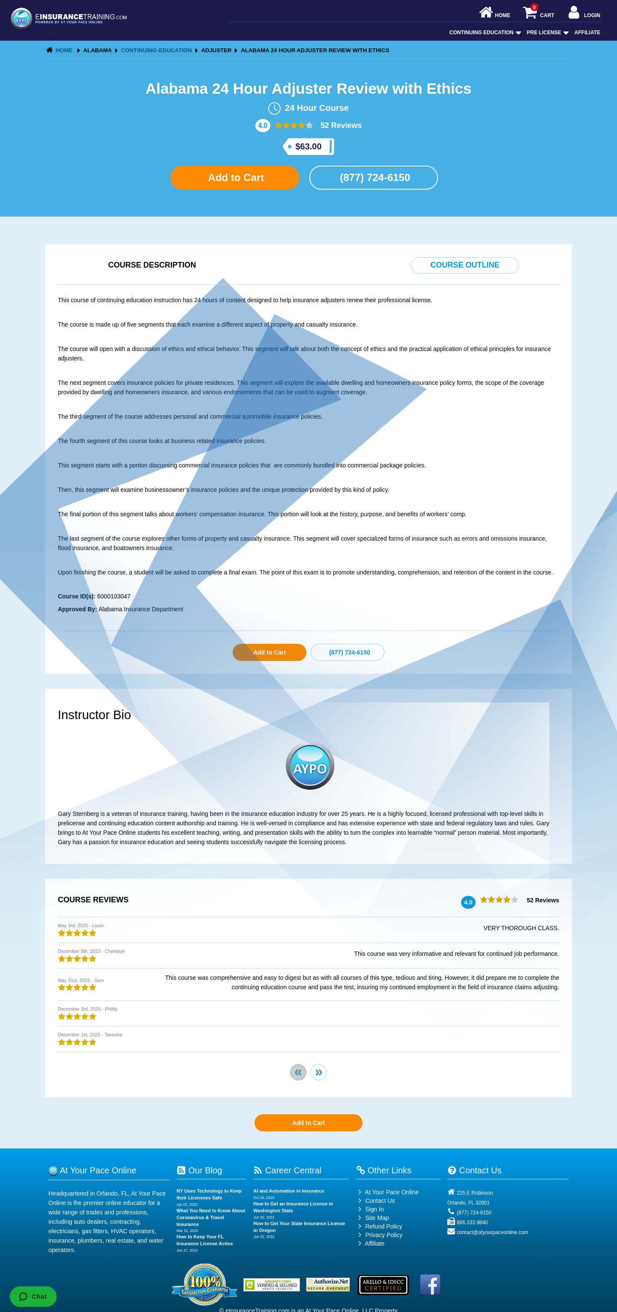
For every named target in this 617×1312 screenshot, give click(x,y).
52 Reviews (340, 125)
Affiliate (587, 33)
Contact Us (375, 1200)
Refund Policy (383, 1226)
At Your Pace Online (387, 1192)
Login (583, 13)
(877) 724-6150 (373, 177)
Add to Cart (235, 177)
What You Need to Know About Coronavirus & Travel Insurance (211, 1217)
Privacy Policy (383, 1235)
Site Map (372, 1217)
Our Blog (199, 1170)
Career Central (287, 1170)
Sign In (370, 1209)
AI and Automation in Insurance (288, 1190)
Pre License (547, 33)
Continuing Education (484, 33)
